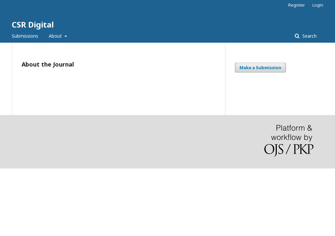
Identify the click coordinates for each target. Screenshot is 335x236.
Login (317, 5)
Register (296, 5)
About (56, 36)
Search (309, 36)
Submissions (25, 36)
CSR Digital (33, 24)
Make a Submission (260, 67)
